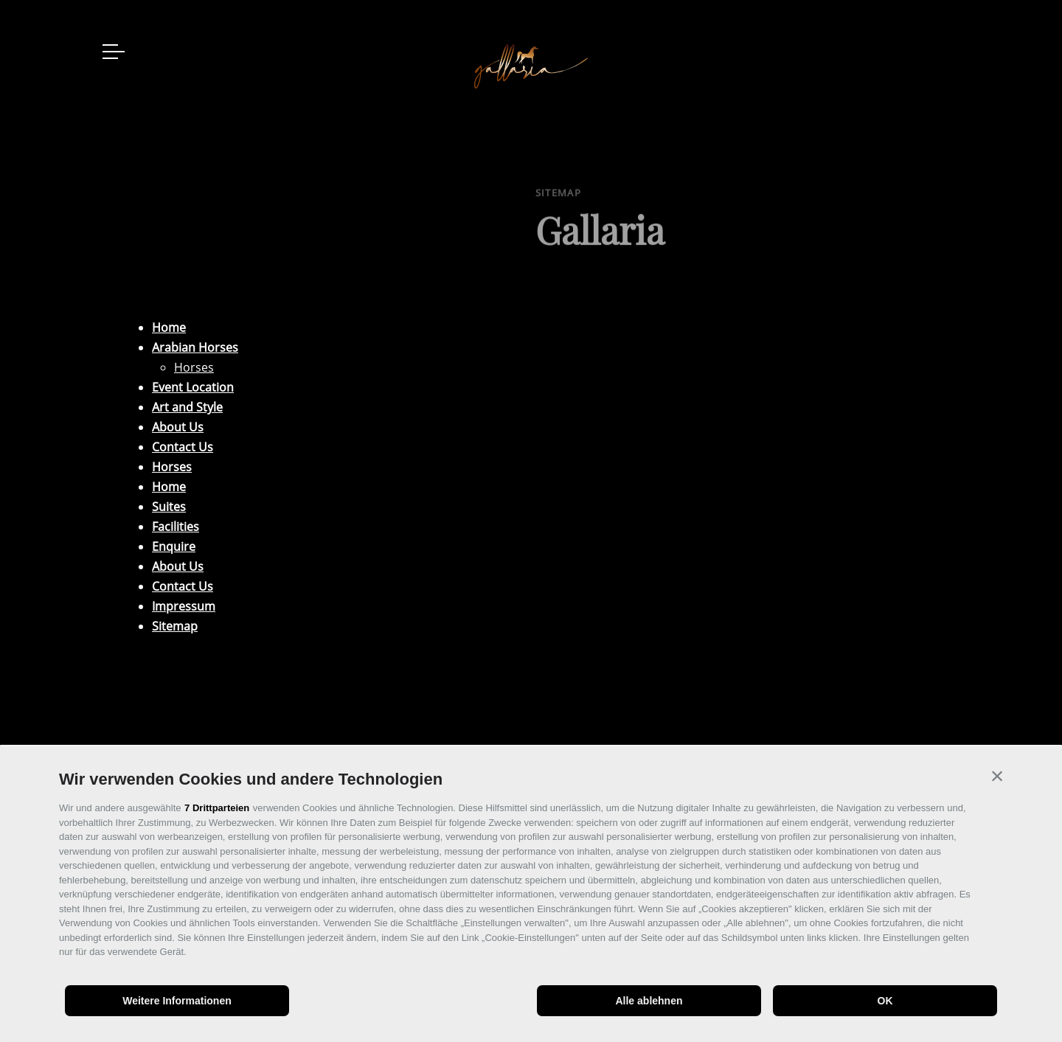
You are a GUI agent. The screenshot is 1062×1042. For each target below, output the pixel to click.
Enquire (173, 546)
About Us (178, 427)
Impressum (183, 606)
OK (885, 1001)
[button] (997, 776)
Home (169, 327)
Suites (169, 507)
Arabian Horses (195, 347)
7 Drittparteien (216, 807)
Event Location (193, 387)
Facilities (175, 526)
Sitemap (175, 626)
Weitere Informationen (177, 1001)
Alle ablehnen (648, 1001)
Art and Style (187, 407)
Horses (194, 367)
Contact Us (182, 447)
